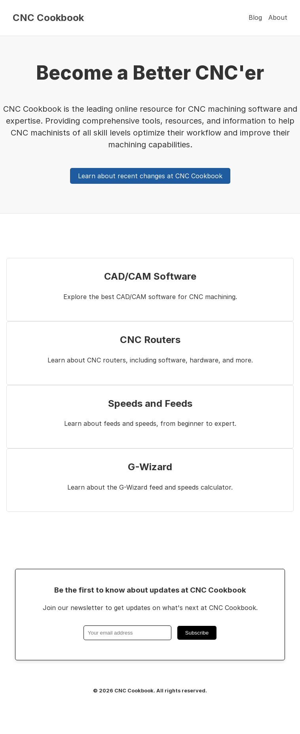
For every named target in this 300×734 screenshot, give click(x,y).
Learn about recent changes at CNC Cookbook (150, 176)
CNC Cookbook (48, 18)
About (277, 17)
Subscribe (197, 633)
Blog (255, 17)
